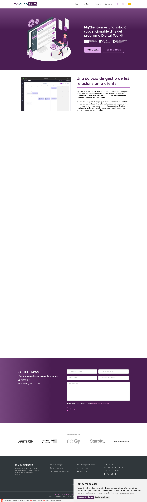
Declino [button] (90, 497)
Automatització (58, 468)
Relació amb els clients (61, 472)
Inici (76, 4)
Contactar (109, 4)
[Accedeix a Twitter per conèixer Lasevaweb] (108, 474)
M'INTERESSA (94, 50)
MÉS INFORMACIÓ (114, 50)
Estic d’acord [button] (82, 497)
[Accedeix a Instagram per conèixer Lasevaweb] (112, 474)
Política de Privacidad (69, 494)
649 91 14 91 (83, 472)
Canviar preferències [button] (102, 497)
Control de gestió (58, 465)
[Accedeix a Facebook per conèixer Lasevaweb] (104, 474)
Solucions (97, 4)
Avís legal (58, 494)
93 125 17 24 (26, 380)
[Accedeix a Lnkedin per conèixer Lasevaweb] (116, 474)
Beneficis (85, 4)
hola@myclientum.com (30, 383)
